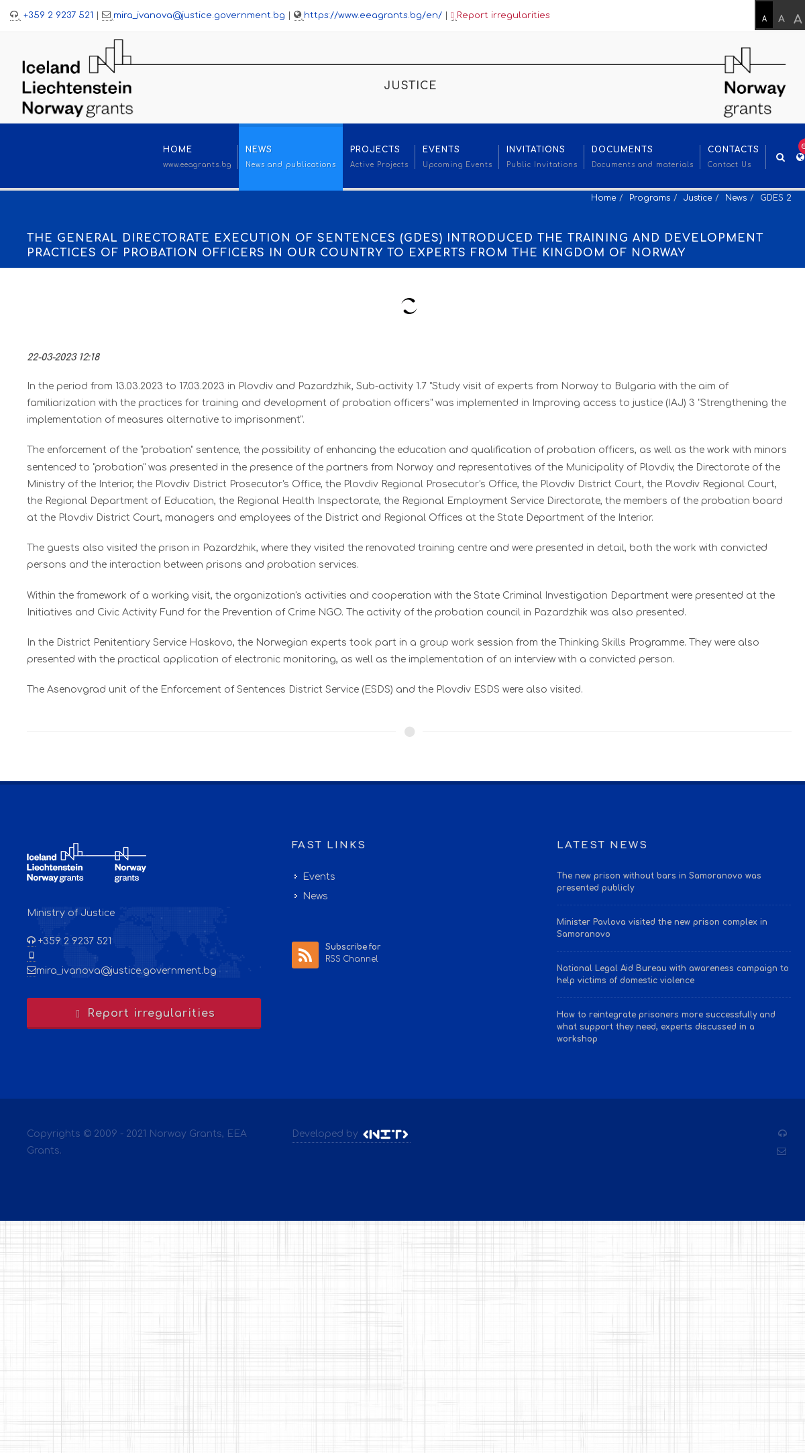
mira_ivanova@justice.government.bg (199, 15)
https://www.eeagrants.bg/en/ (373, 15)
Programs (649, 198)
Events (319, 877)
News (736, 198)
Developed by (351, 1134)
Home (603, 198)
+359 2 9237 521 (57, 15)
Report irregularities (500, 16)
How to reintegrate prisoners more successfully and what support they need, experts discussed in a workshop (666, 1027)
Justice (698, 198)
